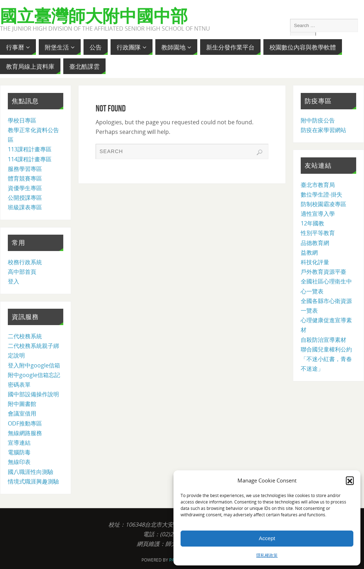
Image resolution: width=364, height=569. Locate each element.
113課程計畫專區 (30, 149)
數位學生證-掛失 (321, 194)
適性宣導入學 (318, 214)
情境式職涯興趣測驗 (33, 481)
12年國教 (312, 223)
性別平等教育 (318, 233)
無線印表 (19, 462)
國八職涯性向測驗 (30, 472)
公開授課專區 (25, 198)
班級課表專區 (25, 207)
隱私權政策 (267, 555)
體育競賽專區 (25, 178)
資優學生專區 (25, 188)
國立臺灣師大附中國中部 (94, 16)
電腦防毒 (19, 452)
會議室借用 (22, 413)
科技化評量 (315, 262)
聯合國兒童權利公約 (326, 349)
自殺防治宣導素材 (323, 340)
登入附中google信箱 (34, 365)
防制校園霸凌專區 (323, 204)
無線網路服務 (25, 433)
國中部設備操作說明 (33, 394)
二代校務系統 (25, 336)
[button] (349, 480)
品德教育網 (315, 243)
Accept (267, 538)
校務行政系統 (25, 262)
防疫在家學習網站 (323, 130)
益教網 (309, 252)
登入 (13, 281)
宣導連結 (19, 443)
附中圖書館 (22, 404)
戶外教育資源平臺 (323, 272)
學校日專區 (22, 120)
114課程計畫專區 (30, 159)
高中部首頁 (22, 272)
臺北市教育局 (318, 185)
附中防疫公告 (318, 120)
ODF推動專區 (25, 423)
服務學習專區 (25, 169)
